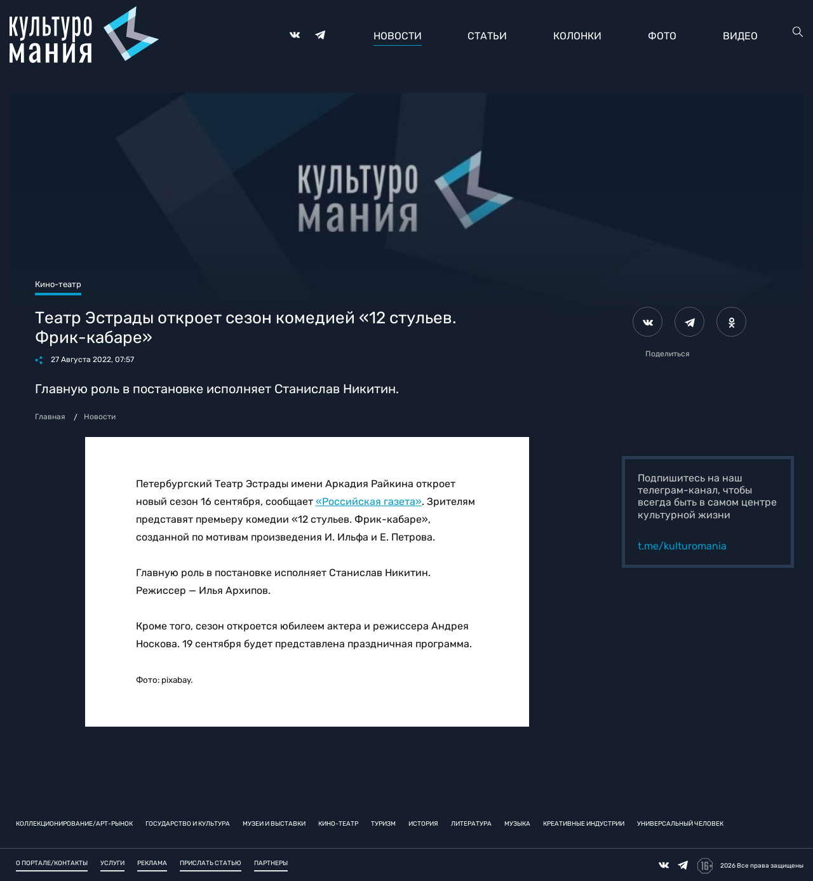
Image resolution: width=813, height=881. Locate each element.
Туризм (383, 823)
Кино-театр (338, 823)
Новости (397, 36)
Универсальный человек (680, 823)
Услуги (112, 863)
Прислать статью (210, 863)
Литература (471, 823)
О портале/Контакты (52, 863)
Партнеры (271, 863)
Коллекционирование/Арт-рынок (74, 823)
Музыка (517, 823)
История (423, 823)
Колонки (577, 36)
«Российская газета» (369, 501)
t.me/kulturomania (682, 546)
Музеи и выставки (274, 823)
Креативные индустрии (583, 823)
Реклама (152, 863)
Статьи (487, 36)
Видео (740, 36)
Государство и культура (187, 823)
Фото (662, 36)
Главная (50, 416)
